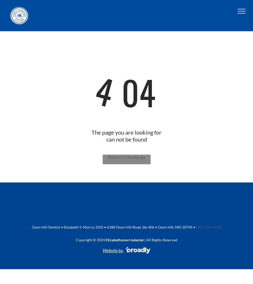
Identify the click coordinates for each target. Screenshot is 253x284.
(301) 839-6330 (208, 227)
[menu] (241, 11)
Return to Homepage (126, 157)
